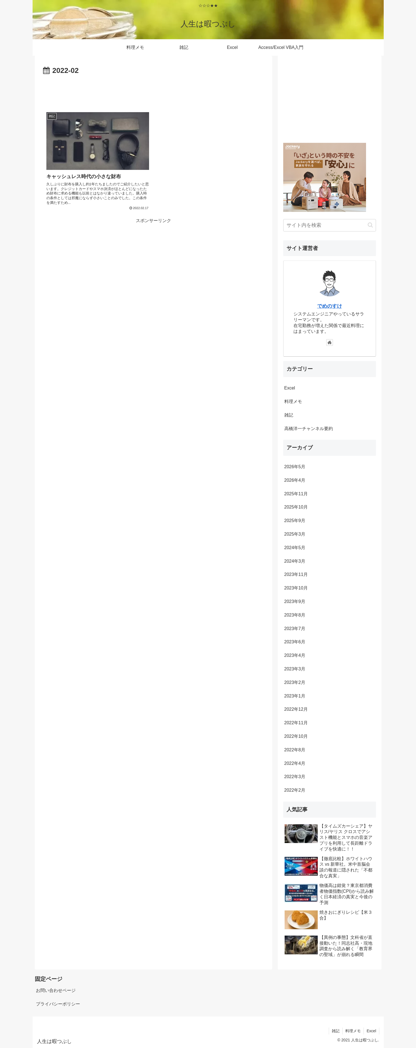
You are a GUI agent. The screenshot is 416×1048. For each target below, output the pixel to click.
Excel (289, 388)
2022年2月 (295, 790)
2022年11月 (296, 722)
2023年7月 (295, 628)
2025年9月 (295, 520)
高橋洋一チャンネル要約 (308, 428)
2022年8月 (295, 749)
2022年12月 (296, 709)
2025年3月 (295, 534)
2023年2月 (295, 682)
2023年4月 (295, 655)
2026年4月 (295, 480)
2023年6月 (295, 641)
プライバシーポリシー (58, 1004)
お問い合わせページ (56, 990)
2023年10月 (296, 588)
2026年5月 (295, 466)
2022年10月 (296, 736)
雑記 (288, 415)
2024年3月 (295, 561)
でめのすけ (329, 306)
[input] (329, 225)
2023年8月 (295, 615)
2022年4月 (295, 763)
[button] (370, 225)
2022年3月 (295, 776)
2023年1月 (295, 696)
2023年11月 (296, 574)
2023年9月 (295, 601)
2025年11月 (296, 493)
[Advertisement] (153, 92)
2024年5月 (295, 547)
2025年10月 (296, 507)
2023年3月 (295, 669)
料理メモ (293, 401)
